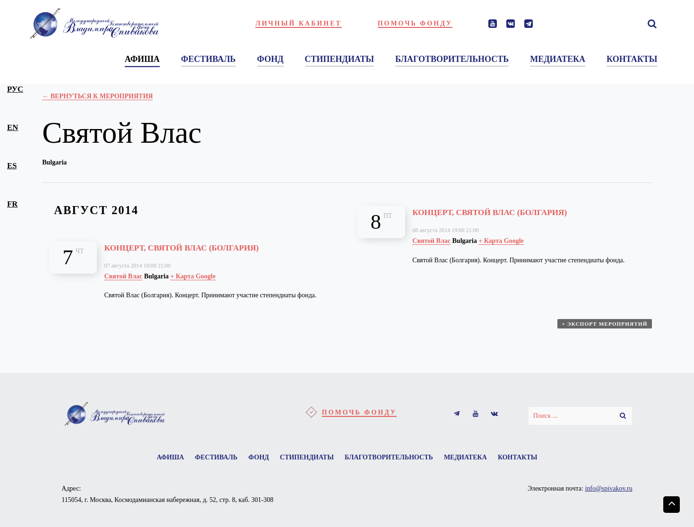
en (12, 127)
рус (15, 89)
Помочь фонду (415, 23)
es (12, 165)
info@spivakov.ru (608, 491)
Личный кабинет (298, 23)
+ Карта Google (193, 276)
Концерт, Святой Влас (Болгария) (204, 247)
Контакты (532, 458)
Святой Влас (123, 276)
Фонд (253, 458)
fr (12, 203)
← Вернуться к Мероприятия (97, 96)
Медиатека (475, 458)
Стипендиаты (307, 458)
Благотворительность (393, 458)
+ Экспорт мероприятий (605, 328)
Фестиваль (206, 458)
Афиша (155, 458)
